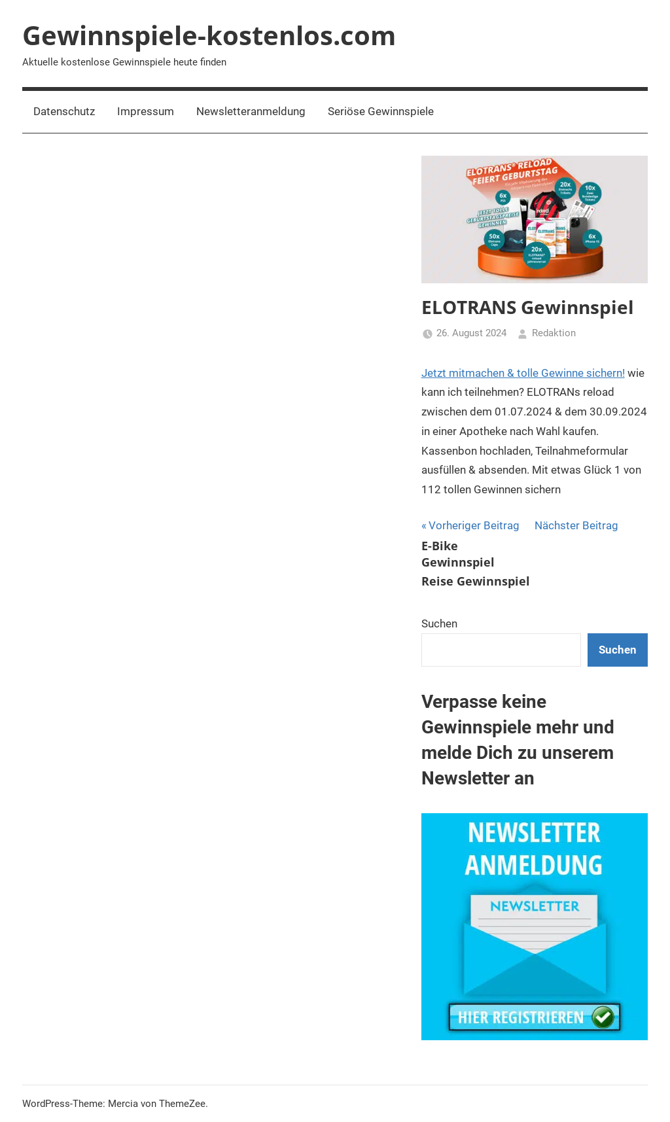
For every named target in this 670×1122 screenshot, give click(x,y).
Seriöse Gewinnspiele (381, 111)
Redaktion (554, 333)
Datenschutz (64, 111)
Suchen (439, 623)
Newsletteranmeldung (251, 111)
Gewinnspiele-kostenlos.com (209, 35)
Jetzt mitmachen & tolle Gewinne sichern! (523, 372)
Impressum (145, 111)
